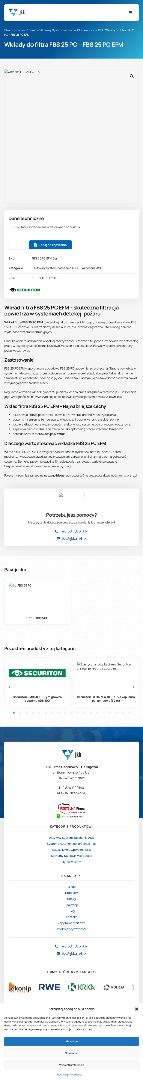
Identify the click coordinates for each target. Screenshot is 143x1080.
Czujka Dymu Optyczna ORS (71, 902)
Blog (72, 963)
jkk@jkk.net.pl (74, 605)
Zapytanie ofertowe (71, 975)
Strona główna (14, 30)
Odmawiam (71, 1053)
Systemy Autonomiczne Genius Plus (71, 896)
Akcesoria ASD (93, 30)
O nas (71, 939)
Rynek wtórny (71, 914)
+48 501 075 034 (74, 597)
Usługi (71, 951)
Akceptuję (71, 1041)
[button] (136, 1009)
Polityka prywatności (69, 1074)
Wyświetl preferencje (71, 1065)
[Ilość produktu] (17, 245)
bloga (60, 475)
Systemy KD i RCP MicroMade (71, 908)
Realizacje (72, 957)
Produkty (32, 30)
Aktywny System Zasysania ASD (61, 30)
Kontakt (71, 969)
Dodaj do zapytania (52, 245)
